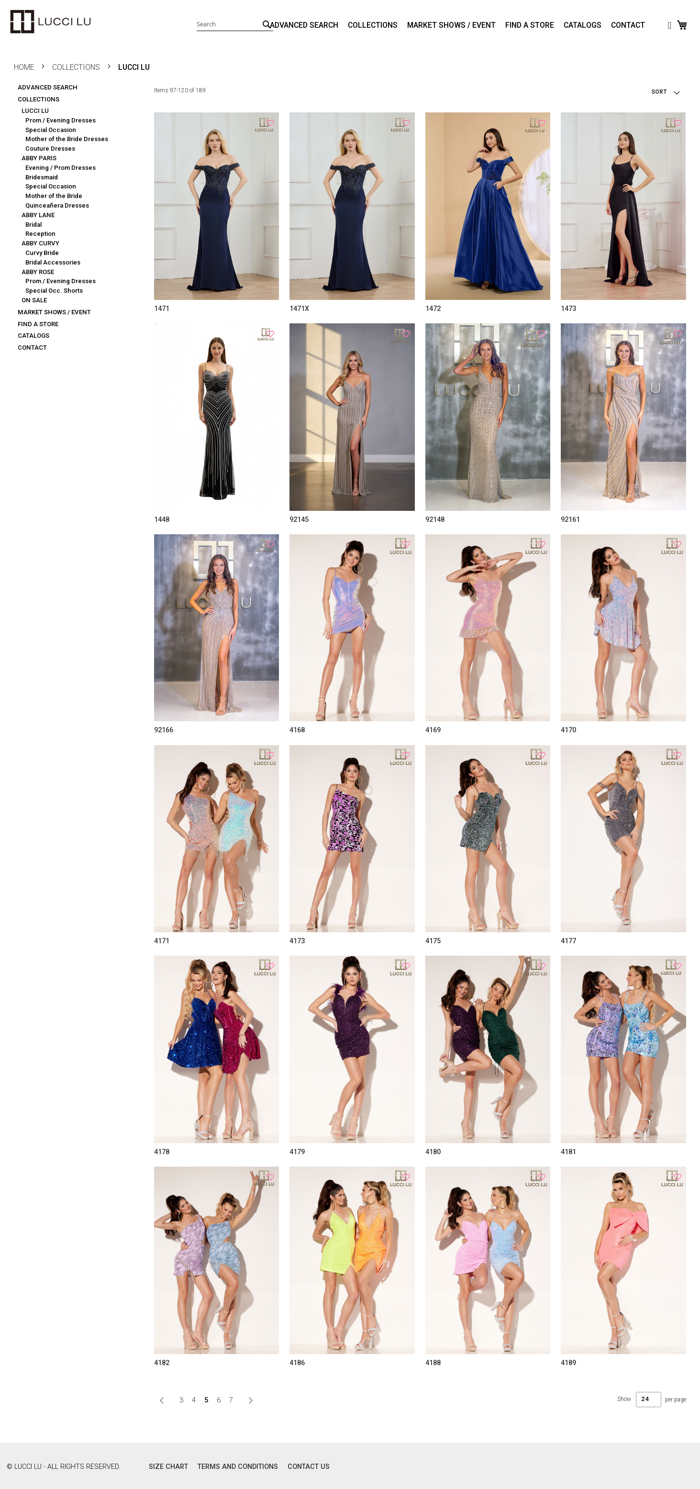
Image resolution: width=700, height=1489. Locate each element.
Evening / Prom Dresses (60, 165)
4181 (568, 1152)
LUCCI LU (35, 108)
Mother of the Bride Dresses (66, 137)
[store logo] (50, 22)
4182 (161, 1363)
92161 (570, 520)
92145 (299, 520)
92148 (434, 520)
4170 (568, 730)
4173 (297, 941)
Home (25, 67)
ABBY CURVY (40, 241)
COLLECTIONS (373, 25)
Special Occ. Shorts (54, 288)
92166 (163, 730)
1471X (299, 309)
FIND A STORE (529, 25)
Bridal (33, 222)
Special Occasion (50, 128)
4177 (568, 941)
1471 (161, 309)
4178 (161, 1152)
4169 (433, 730)
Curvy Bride (42, 250)
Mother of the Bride (53, 194)
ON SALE (34, 298)
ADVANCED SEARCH (304, 25)
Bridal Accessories (52, 260)
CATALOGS (582, 25)
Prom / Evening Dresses (60, 118)
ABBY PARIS (39, 156)
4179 (297, 1152)
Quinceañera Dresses (57, 203)
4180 (433, 1152)
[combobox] (235, 24)
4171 (161, 941)
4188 (433, 1363)
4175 (433, 941)
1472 (433, 309)
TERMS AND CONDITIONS (238, 1467)
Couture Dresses (50, 146)
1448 (161, 520)
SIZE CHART (168, 1467)
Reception (40, 231)
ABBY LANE (38, 213)
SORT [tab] (659, 91)
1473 (568, 309)
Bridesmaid (41, 175)
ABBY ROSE (38, 270)
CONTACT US (309, 1467)
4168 (297, 730)
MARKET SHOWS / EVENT (451, 25)
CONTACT (628, 25)
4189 (568, 1363)
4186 (297, 1363)
